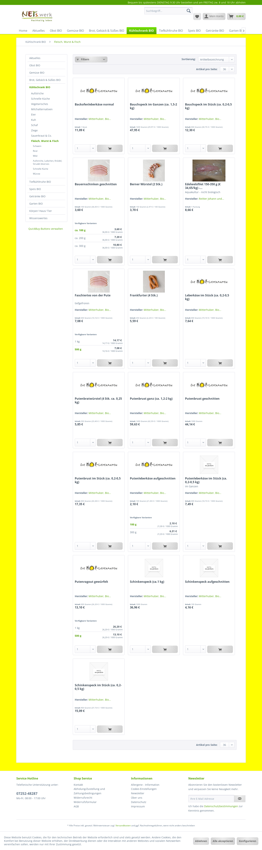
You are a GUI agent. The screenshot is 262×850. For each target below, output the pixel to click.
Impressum (138, 806)
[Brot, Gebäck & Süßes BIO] (106, 30)
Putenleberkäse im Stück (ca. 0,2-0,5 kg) (206, 480)
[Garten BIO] (237, 30)
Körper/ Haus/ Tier (40, 211)
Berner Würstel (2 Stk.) (146, 184)
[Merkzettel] (197, 16)
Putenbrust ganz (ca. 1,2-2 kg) (151, 399)
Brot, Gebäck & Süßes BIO (45, 80)
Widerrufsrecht (83, 797)
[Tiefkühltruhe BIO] (170, 30)
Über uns (136, 797)
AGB (76, 806)
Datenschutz (138, 802)
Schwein (37, 146)
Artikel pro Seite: (206, 69)
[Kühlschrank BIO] (141, 30)
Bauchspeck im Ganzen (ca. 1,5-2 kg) (153, 106)
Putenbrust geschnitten (202, 399)
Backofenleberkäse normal (94, 104)
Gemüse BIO (36, 72)
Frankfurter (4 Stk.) (144, 295)
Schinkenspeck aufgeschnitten (207, 582)
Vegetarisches (39, 104)
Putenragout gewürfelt (91, 582)
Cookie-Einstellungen (144, 789)
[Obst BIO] (55, 30)
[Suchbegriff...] (168, 10)
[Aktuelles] (38, 30)
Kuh (33, 120)
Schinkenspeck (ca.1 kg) (147, 582)
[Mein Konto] (214, 16)
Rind (35, 150)
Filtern (83, 59)
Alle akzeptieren (223, 841)
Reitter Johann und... (211, 198)
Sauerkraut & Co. (41, 135)
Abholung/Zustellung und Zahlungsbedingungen (89, 791)
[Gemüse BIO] (75, 30)
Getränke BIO (37, 196)
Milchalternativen (42, 109)
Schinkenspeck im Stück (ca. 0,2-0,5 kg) (98, 687)
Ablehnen (201, 841)
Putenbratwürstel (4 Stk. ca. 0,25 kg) (98, 400)
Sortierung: (189, 59)
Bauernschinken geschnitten (96, 184)
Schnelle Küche (40, 98)
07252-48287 (26, 793)
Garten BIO (36, 203)
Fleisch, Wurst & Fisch (45, 141)
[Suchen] (188, 10)
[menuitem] (168, 12)
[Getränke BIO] (215, 30)
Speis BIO (35, 189)
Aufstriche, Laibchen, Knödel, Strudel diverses (47, 162)
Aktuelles (34, 58)
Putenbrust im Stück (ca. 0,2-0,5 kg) (98, 480)
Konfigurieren (247, 841)
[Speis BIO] (194, 30)
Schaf (34, 125)
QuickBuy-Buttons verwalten (45, 228)
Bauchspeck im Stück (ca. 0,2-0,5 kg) (208, 106)
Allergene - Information (145, 784)
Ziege (34, 130)
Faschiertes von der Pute (92, 295)
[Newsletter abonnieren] (239, 798)
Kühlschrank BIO (39, 87)
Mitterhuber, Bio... (100, 119)
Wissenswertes (38, 218)
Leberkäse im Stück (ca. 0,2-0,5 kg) (207, 297)
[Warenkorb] (236, 16)
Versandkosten (123, 825)
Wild (35, 155)
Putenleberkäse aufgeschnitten (153, 478)
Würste (36, 173)
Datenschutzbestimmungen (221, 806)
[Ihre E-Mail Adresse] (211, 798)
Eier (33, 114)
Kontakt (78, 784)
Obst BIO (34, 65)
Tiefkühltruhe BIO (40, 181)
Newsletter (137, 793)
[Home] (23, 30)
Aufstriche (37, 93)
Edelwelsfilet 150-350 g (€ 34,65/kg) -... (203, 186)
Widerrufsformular (85, 802)
